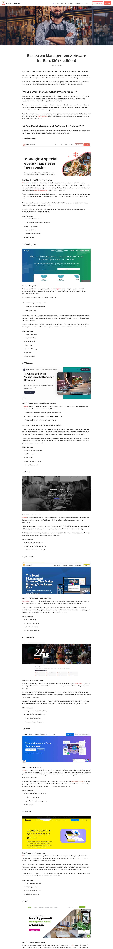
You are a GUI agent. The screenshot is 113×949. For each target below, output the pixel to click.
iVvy (73, 945)
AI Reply (56, 3)
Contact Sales (98, 3)
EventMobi (25, 601)
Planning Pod (57, 289)
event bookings (42, 116)
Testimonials (78, 3)
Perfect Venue (26, 183)
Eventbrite (78, 683)
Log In (86, 3)
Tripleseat (25, 406)
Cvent (24, 770)
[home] (11, 3)
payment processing (40, 190)
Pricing (71, 3)
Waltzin (24, 517)
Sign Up (107, 3)
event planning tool (77, 781)
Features (63, 3)
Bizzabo (24, 856)
